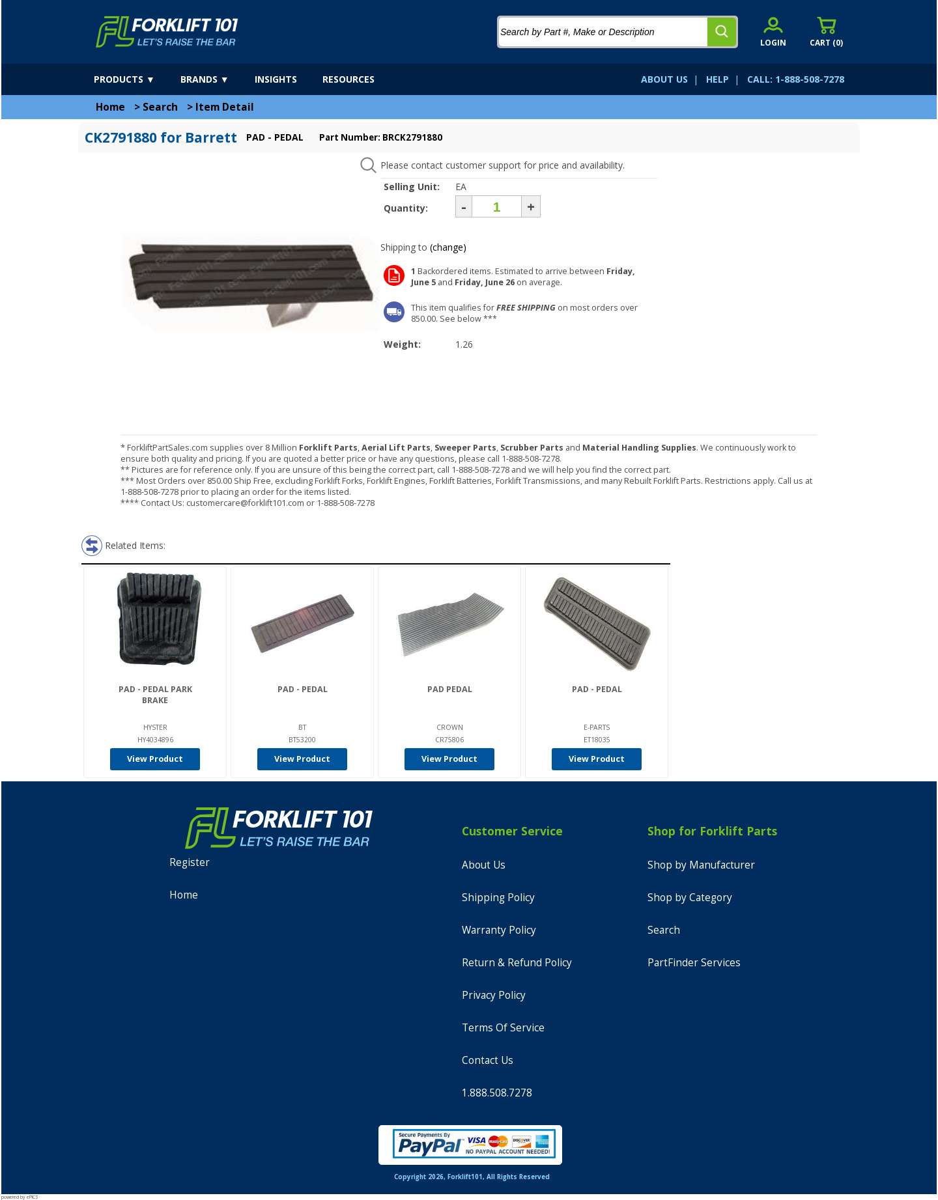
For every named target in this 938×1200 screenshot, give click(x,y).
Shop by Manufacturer (701, 865)
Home (110, 107)
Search (160, 107)
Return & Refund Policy (517, 963)
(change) (448, 247)
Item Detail (224, 107)
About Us (483, 865)
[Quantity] (496, 206)
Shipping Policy (498, 897)
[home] (167, 32)
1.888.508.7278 (497, 1093)
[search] (721, 32)
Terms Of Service (503, 1028)
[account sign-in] (773, 32)
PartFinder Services (694, 963)
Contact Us (487, 1060)
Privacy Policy (494, 995)
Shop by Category (689, 897)
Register (189, 862)
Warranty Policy (499, 930)
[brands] (216, 79)
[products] (136, 79)
